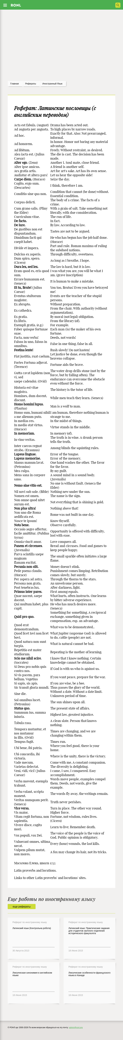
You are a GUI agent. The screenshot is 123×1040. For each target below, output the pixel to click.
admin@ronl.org (76, 1027)
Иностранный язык (52, 83)
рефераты (30, 83)
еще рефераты (21, 906)
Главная (14, 83)
